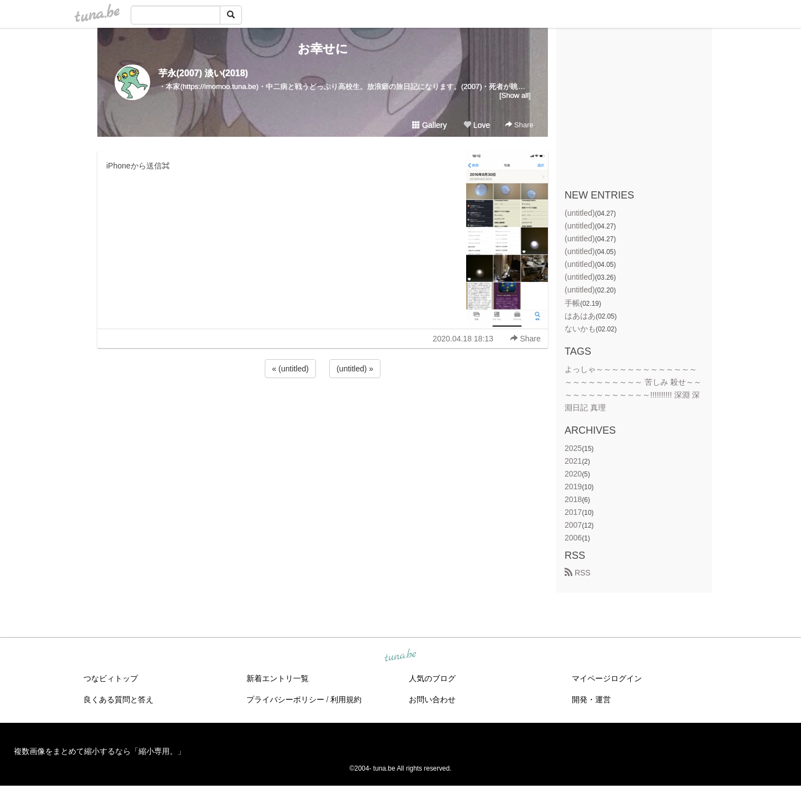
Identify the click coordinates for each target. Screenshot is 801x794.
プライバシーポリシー (285, 699)
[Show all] (515, 95)
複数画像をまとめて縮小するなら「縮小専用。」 (99, 751)
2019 (573, 486)
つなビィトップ (110, 678)
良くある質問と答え (118, 699)
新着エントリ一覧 (277, 678)
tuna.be (400, 656)
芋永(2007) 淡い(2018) (203, 73)
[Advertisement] (322, 410)
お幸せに (323, 49)
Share (519, 125)
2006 (573, 537)
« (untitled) (290, 368)
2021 (573, 460)
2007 (573, 524)
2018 (573, 499)
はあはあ (580, 315)
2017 (573, 512)
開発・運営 (591, 699)
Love (476, 125)
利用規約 (346, 699)
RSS (578, 572)
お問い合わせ (432, 699)
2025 (573, 448)
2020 (573, 473)
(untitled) (580, 213)
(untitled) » (355, 368)
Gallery (429, 125)
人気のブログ (432, 678)
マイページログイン (607, 678)
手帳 (572, 303)
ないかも (580, 328)
